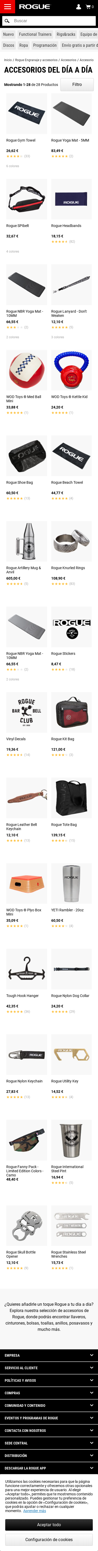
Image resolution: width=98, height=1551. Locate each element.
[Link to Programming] (45, 45)
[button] (7, 21)
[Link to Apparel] (24, 45)
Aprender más (34, 1511)
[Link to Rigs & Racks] (66, 34)
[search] (49, 21)
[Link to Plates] (9, 45)
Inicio (8, 60)
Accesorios (68, 60)
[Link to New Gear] (8, 34)
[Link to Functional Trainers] (35, 34)
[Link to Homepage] (35, 6)
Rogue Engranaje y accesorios (36, 60)
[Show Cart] (89, 6)
